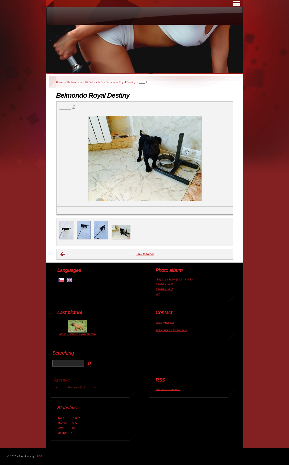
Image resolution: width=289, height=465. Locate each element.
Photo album (74, 82)
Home (59, 82)
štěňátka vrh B (94, 82)
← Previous (63, 254)
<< (57, 387)
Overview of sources (168, 389)
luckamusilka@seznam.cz (171, 330)
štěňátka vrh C (164, 289)
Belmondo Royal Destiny (121, 82)
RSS (40, 456)
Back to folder (145, 253)
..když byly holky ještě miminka (174, 279)
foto (158, 293)
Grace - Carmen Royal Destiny (77, 333)
